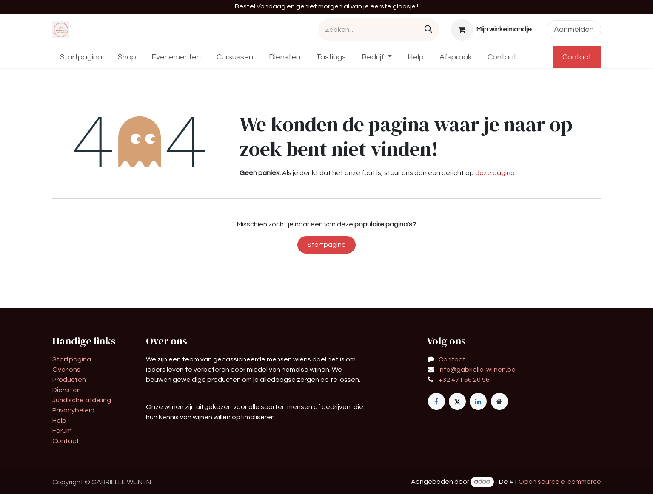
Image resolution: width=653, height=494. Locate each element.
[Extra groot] (499, 401)
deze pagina (495, 172)
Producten (69, 379)
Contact (576, 57)
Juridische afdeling (81, 400)
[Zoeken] (428, 29)
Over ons (66, 369)
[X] (457, 401)
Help (59, 420)
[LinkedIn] (478, 401)
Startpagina (326, 244)
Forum (62, 430)
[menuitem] (81, 57)
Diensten (66, 390)
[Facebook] (436, 401)
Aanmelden (574, 29)
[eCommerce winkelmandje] (491, 29)
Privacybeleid (73, 410)
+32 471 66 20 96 (464, 379)
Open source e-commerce (560, 481)
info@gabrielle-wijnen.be (477, 369)
